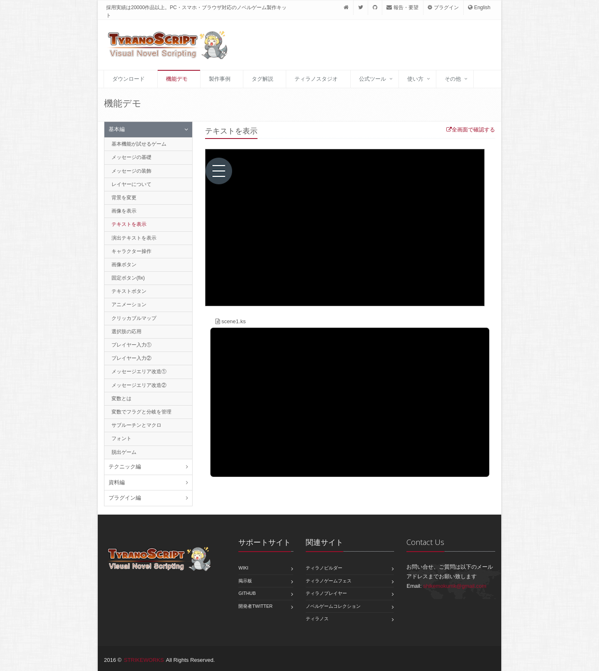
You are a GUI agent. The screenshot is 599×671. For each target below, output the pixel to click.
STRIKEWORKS (144, 660)
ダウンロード (128, 79)
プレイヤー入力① (131, 345)
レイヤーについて (131, 184)
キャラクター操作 (131, 251)
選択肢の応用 (126, 331)
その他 (453, 79)
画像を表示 (123, 211)
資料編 (117, 482)
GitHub (247, 593)
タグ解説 (262, 79)
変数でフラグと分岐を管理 (141, 412)
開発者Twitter (255, 606)
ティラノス (317, 618)
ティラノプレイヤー (326, 593)
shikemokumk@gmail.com (454, 586)
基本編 (117, 129)
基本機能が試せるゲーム (138, 144)
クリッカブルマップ (133, 318)
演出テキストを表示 (133, 238)
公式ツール (372, 79)
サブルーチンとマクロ (136, 425)
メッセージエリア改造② (138, 385)
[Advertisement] (388, 47)
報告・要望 (402, 7)
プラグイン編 (125, 498)
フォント (121, 438)
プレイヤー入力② (131, 358)
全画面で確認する (470, 129)
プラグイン (443, 7)
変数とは (121, 398)
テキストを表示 (128, 224)
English (479, 7)
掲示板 (245, 580)
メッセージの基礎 (131, 157)
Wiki (243, 567)
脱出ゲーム (123, 452)
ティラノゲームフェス (328, 580)
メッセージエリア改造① (138, 371)
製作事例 (219, 79)
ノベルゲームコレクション (333, 606)
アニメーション (128, 304)
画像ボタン (123, 264)
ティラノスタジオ (316, 79)
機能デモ (177, 79)
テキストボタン (128, 291)
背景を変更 (123, 198)
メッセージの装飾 (131, 171)
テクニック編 (125, 466)
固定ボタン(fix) (128, 278)
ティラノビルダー (324, 567)
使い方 (415, 79)
